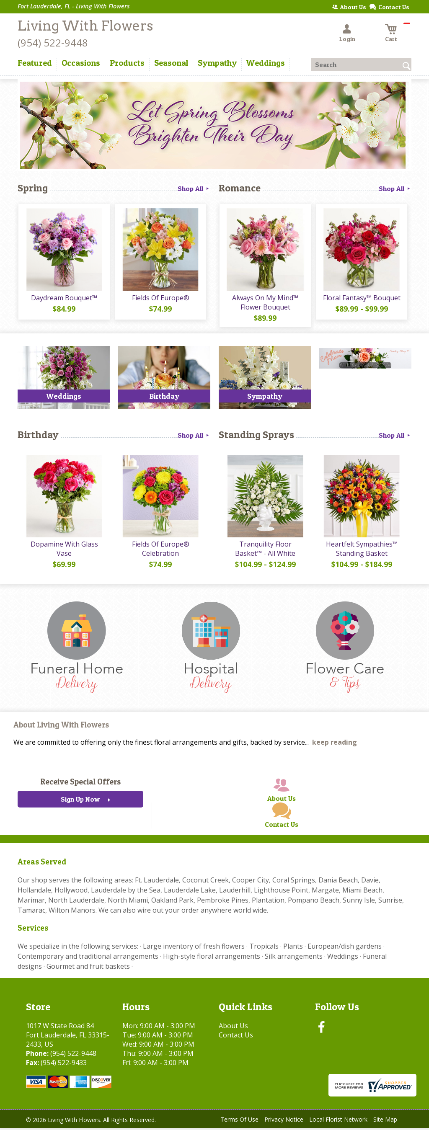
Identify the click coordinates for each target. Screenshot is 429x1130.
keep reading (334, 744)
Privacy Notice (283, 1121)
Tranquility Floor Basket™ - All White (265, 551)
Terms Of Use (239, 1121)
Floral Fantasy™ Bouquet (361, 298)
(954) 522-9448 (53, 42)
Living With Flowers (85, 26)
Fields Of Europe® (160, 298)
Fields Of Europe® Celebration (160, 551)
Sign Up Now (80, 801)
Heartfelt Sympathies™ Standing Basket (361, 551)
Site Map (385, 1121)
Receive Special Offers (80, 784)
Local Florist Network (338, 1121)
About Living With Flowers (61, 727)
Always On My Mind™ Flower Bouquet (265, 303)
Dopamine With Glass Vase (64, 551)
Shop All (194, 188)
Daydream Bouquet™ (64, 298)
